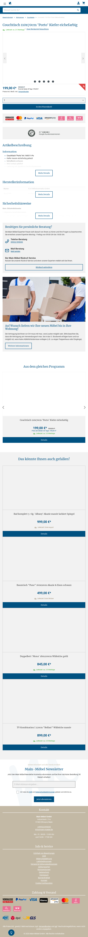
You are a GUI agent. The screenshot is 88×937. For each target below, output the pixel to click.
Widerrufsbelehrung (44, 859)
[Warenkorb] (84, 3)
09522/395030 (17, 242)
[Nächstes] (83, 58)
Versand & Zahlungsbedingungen (44, 864)
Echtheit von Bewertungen (44, 853)
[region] (44, 58)
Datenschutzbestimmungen (45, 792)
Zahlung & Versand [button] (44, 892)
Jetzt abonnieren (44, 799)
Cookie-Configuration (44, 883)
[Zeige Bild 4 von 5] (48, 82)
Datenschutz (44, 872)
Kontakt (44, 880)
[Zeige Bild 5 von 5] (53, 82)
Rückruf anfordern (44, 267)
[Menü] (5, 3)
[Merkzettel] (10, 3)
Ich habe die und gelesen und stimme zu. (46, 792)
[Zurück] (3, 407)
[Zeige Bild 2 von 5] (39, 82)
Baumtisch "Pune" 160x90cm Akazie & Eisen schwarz (44, 585)
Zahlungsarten (44, 867)
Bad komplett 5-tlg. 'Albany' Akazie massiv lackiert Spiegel (44, 514)
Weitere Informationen (18, 346)
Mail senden (15, 251)
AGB (30, 792)
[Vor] (85, 407)
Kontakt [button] (44, 810)
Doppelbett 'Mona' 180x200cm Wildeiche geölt (44, 656)
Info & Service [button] (44, 846)
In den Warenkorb (44, 107)
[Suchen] (78, 10)
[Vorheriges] (5, 58)
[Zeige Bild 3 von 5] (44, 82)
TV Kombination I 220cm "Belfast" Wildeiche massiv (44, 727)
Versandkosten (23, 92)
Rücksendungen (44, 870)
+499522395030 (44, 827)
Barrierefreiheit (44, 878)
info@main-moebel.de (44, 830)
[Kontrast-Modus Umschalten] (11, 932)
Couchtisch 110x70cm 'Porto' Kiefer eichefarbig (44, 420)
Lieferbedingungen (44, 861)
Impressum (44, 875)
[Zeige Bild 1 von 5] (35, 82)
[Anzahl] (44, 100)
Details (44, 440)
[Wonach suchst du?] (42, 10)
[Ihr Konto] (78, 3)
